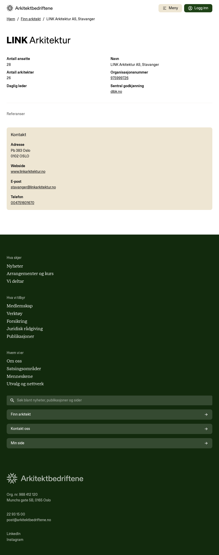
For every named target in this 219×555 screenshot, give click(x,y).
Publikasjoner (20, 336)
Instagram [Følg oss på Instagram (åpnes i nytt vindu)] (15, 540)
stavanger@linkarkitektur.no (33, 187)
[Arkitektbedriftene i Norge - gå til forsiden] (30, 8)
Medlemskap (20, 305)
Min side (109, 443)
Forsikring (17, 321)
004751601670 (22, 203)
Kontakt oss (109, 429)
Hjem (11, 19)
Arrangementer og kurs (30, 273)
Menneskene (20, 376)
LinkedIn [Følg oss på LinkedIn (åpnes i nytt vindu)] (14, 534)
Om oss (14, 361)
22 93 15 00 (16, 514)
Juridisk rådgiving (25, 328)
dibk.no (116, 91)
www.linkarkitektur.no (28, 171)
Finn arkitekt (31, 19)
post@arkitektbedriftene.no (29, 520)
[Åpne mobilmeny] (170, 8)
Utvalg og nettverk (25, 383)
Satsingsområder (24, 368)
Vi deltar (15, 281)
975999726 (119, 78)
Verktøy (15, 313)
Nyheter (15, 266)
